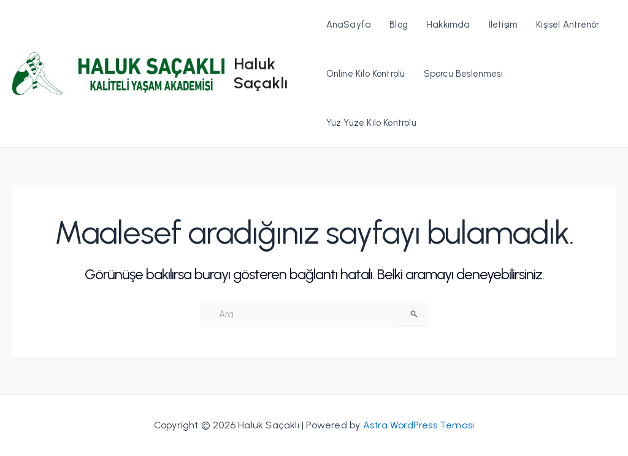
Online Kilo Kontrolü (365, 73)
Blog (398, 24)
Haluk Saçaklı (261, 73)
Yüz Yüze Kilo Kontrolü (371, 122)
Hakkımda (448, 24)
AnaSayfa (349, 24)
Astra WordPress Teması (418, 425)
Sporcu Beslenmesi (463, 73)
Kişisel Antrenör (567, 24)
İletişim (503, 24)
